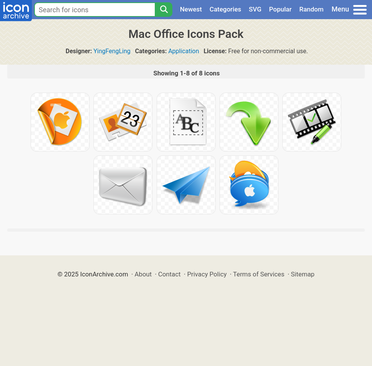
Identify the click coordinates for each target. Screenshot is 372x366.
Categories (225, 9)
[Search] (163, 9)
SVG (255, 9)
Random (311, 9)
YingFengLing (112, 51)
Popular (280, 9)
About (143, 274)
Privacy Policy (206, 274)
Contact (169, 274)
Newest (191, 9)
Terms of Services (258, 274)
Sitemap (303, 274)
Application (183, 51)
